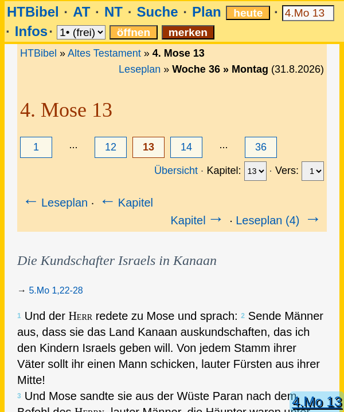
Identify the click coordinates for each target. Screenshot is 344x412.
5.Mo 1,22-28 (56, 290)
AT (81, 11)
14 (186, 147)
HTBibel (33, 11)
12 (110, 147)
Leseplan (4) (279, 220)
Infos (31, 31)
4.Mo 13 (317, 401)
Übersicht (176, 170)
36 (261, 147)
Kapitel (125, 202)
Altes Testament (104, 53)
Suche (157, 11)
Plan (206, 11)
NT (113, 11)
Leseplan (140, 69)
